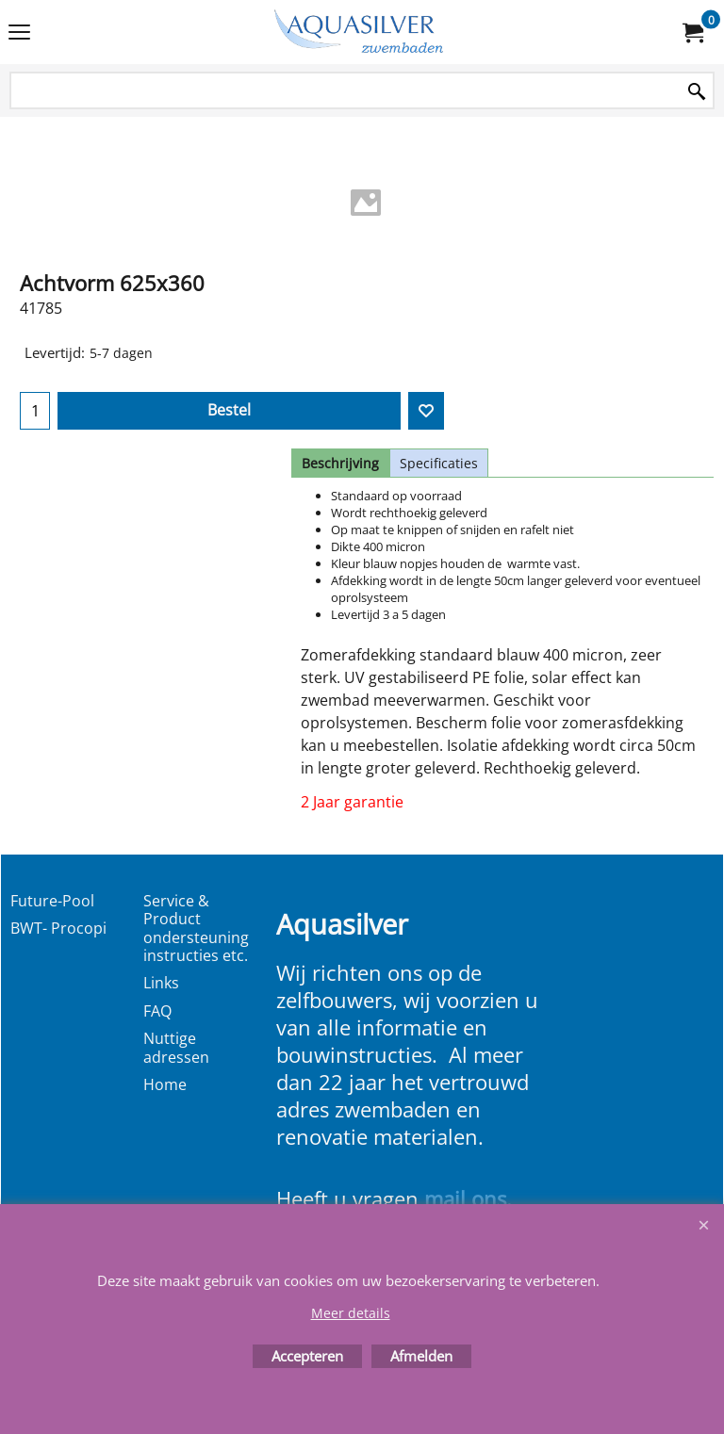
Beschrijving (340, 463)
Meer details (350, 1313)
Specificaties (439, 463)
